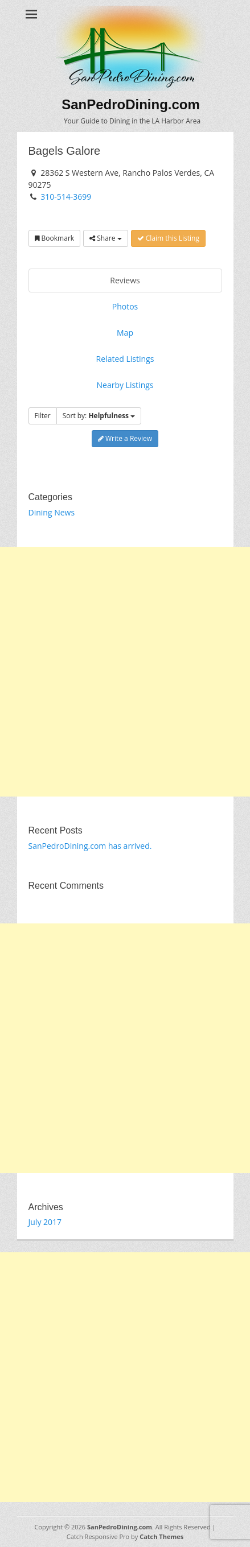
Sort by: (99, 415)
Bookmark (55, 238)
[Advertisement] (125, 672)
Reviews (125, 280)
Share (105, 238)
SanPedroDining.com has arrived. (90, 845)
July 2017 (45, 1221)
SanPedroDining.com (131, 104)
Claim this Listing (168, 238)
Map (125, 332)
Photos (125, 306)
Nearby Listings (124, 384)
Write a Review (125, 438)
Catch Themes (161, 1536)
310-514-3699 (65, 196)
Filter (43, 415)
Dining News (51, 512)
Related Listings (125, 358)
